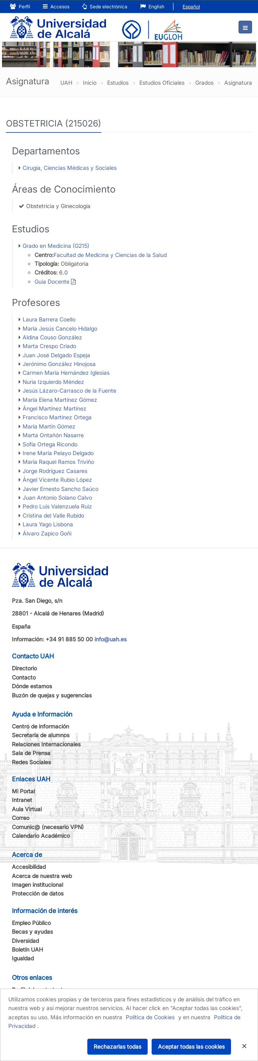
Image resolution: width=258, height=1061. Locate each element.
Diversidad (25, 940)
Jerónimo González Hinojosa (59, 363)
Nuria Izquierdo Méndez (53, 381)
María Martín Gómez (49, 426)
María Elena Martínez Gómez (60, 399)
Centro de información (40, 726)
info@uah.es (110, 639)
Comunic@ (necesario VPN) (48, 826)
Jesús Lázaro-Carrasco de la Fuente (69, 390)
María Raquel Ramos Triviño (58, 461)
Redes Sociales (31, 762)
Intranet (22, 799)
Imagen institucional (37, 884)
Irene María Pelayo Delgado (58, 453)
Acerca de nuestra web (42, 875)
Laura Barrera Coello (49, 319)
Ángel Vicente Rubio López (57, 479)
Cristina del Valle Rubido (53, 515)
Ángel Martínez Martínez (55, 408)
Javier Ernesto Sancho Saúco (60, 488)
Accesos (56, 7)
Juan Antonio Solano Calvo (57, 497)
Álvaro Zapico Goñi (47, 533)
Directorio (24, 668)
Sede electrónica (104, 7)
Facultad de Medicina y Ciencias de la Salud (110, 254)
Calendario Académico (41, 835)
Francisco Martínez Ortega (57, 417)
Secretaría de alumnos (40, 735)
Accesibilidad (29, 866)
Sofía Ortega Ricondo (50, 444)
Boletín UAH (27, 949)
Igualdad (23, 958)
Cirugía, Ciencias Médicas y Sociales (70, 167)
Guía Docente (52, 281)
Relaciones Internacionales (46, 744)
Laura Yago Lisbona (48, 524)
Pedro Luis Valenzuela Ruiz (57, 506)
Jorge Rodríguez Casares (55, 470)
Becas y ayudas (32, 931)
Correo (20, 817)
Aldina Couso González (52, 337)
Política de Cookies (150, 1017)
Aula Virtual (27, 809)
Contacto (24, 677)
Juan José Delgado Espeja (56, 355)
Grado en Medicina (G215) (56, 245)
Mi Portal (23, 791)
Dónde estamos (32, 686)
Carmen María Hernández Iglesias (66, 372)
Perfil (20, 7)
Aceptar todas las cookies (191, 1046)
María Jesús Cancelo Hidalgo (60, 328)
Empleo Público (31, 922)
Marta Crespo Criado (49, 346)
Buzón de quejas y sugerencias (52, 695)
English (152, 7)
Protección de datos (38, 893)
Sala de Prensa (31, 753)
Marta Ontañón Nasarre (53, 435)
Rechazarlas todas (117, 1046)
